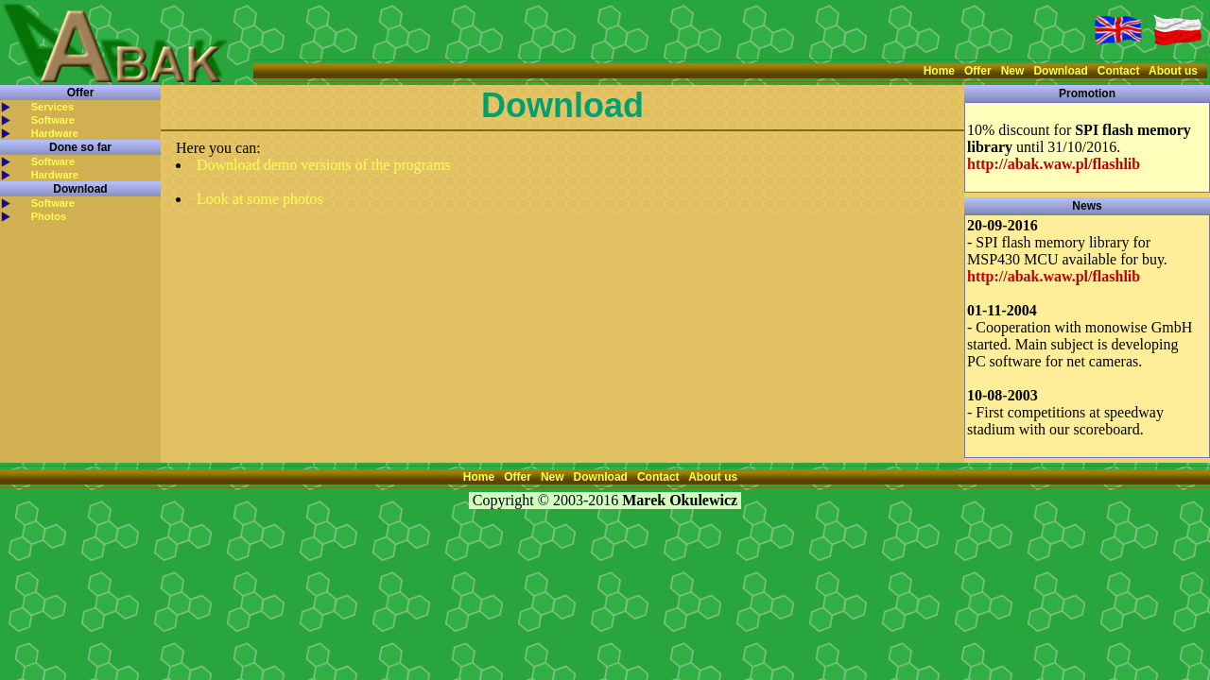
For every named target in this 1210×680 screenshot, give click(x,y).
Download (1060, 70)
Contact (1119, 70)
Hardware (54, 133)
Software (53, 120)
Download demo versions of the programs (324, 165)
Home (939, 70)
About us (1173, 70)
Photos (48, 216)
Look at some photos (260, 199)
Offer (978, 70)
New (1013, 70)
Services (52, 106)
